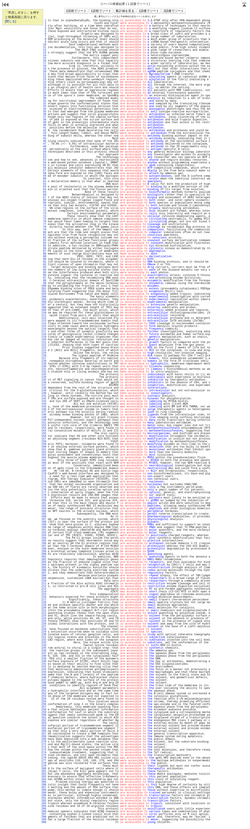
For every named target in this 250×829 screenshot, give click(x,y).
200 (44, 554)
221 (44, 610)
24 (44, 82)
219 (44, 605)
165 (44, 460)
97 (44, 278)
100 (44, 286)
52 (44, 157)
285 (44, 782)
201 (44, 556)
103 (44, 294)
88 (44, 253)
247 (44, 680)
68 (44, 200)
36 (44, 114)
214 (44, 591)
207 (44, 572)
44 (44, 135)
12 (44, 50)
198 (44, 548)
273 (44, 749)
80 (44, 232)
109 (44, 310)
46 (44, 141)
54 (44, 162)
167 (44, 465)
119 (44, 337)
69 (44, 202)
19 (44, 68)
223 (44, 615)
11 (44, 47)
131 (44, 369)
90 (44, 259)
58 (44, 173)
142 (44, 398)
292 (44, 800)
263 (44, 723)
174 (44, 484)
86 (44, 248)
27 (44, 90)
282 (44, 774)
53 (44, 160)
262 (44, 720)
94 (44, 269)
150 (44, 420)
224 (44, 618)
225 (44, 621)
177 (44, 492)
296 (44, 811)
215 (44, 594)
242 (44, 666)
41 (44, 127)
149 (44, 417)
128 (44, 361)
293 (44, 803)
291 (44, 798)
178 (44, 495)
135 (44, 379)
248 (44, 682)
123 (44, 347)
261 (44, 717)
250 (44, 688)
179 (44, 497)
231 (44, 637)
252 (44, 693)
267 (44, 733)
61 (44, 181)
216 (44, 597)
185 (44, 513)
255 (44, 701)
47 (44, 143)
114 (44, 323)
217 (44, 599)
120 (44, 339)
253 (44, 696)
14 (44, 55)
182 (44, 505)
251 (44, 690)
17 (44, 63)
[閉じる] (10, 21)
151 (44, 422)
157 (44, 438)
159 (44, 444)
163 (44, 455)
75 (44, 219)
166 (44, 463)
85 (44, 245)
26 (44, 87)
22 (44, 76)
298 (44, 816)
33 (44, 106)
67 (44, 197)
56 (44, 168)
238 (44, 656)
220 (44, 607)
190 (44, 527)
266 (44, 731)
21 (44, 74)
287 (44, 787)
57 (44, 170)
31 (44, 101)
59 (44, 176)
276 (44, 758)
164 (44, 457)
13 (44, 52)
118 (44, 334)
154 (44, 430)
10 (44, 44)
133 (44, 374)
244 (44, 672)
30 (44, 98)
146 (44, 409)
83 (44, 240)
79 (44, 229)
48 (44, 146)
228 (44, 629)
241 (44, 664)
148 (44, 414)
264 (44, 725)
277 (44, 760)
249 (44, 685)
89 (44, 256)
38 (44, 119)
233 (44, 642)
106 (44, 302)
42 (44, 130)
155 (44, 433)
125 (44, 353)
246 (44, 677)
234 (44, 645)
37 (44, 117)
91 (44, 261)
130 (44, 366)
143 (44, 401)
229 (44, 631)
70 (44, 205)
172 (44, 479)
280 (44, 768)
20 (44, 71)
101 (44, 288)
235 (44, 648)
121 (44, 342)
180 (44, 500)
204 (44, 564)
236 (44, 650)
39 (44, 122)
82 (44, 237)
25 (44, 84)
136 (44, 382)
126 (44, 355)
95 (44, 272)
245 (44, 674)
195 (44, 540)
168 (44, 468)
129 (44, 363)
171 (44, 476)
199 (44, 551)
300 (44, 822)
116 (44, 328)
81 (44, 235)
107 (44, 304)
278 (44, 763)
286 (44, 784)
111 (44, 315)
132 (44, 371)
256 (44, 704)
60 (44, 178)
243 (44, 669)
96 (44, 275)
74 (44, 216)
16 (44, 60)
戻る (5, 5)
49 (44, 149)
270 (44, 741)
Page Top (244, 5)
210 (44, 581)
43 (44, 133)
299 (44, 819)
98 (44, 280)
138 (44, 387)
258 (44, 709)
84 (44, 243)
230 (44, 634)
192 (44, 532)
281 (44, 771)
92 (44, 264)
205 (44, 567)
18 (44, 66)
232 (44, 640)
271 (44, 744)
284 (44, 779)
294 (44, 806)
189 (44, 524)
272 (44, 747)
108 (44, 307)
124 (44, 350)
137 (44, 385)
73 (44, 213)
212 (44, 586)
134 (44, 377)
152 (44, 425)
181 (44, 503)
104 (44, 296)
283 (44, 776)
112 (44, 318)
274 (44, 752)
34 (44, 109)
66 (44, 194)
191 (44, 530)
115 (44, 326)
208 (44, 575)
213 (44, 589)
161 (44, 449)
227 (44, 626)
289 (44, 792)
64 (44, 189)
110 (44, 312)
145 (44, 406)
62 (44, 184)
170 (44, 473)
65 (44, 192)
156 (44, 436)
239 (44, 658)
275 (44, 755)
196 (44, 543)
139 (44, 390)
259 (44, 712)
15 (44, 58)
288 (44, 790)
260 (44, 715)
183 (44, 508)
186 (44, 516)
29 (44, 95)
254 (44, 699)
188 (44, 522)
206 (44, 570)
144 (44, 404)
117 (44, 331)
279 (44, 766)
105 (44, 299)
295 (44, 808)
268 (44, 736)
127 (44, 358)
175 (44, 487)
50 (44, 152)
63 (44, 186)
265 (44, 728)
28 (44, 93)
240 (44, 661)
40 (44, 125)
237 (44, 653)
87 (44, 251)
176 (44, 489)
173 (44, 481)
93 (44, 267)
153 (44, 428)
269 (44, 739)
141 (44, 396)
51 (44, 154)
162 (44, 452)
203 (44, 562)
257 (44, 707)
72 (44, 211)
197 (44, 546)
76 (44, 221)
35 (44, 111)
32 (44, 103)
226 (44, 623)
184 (44, 511)
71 (44, 208)
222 (44, 613)
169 (44, 471)
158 (44, 441)
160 (44, 446)
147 (44, 412)
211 (44, 583)
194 (44, 538)
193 (44, 535)
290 (44, 795)
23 (44, 79)
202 (44, 559)
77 (44, 224)
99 (44, 283)
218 (44, 602)
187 (44, 519)
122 (44, 345)
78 (44, 227)
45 (44, 138)
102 (44, 291)
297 (44, 814)
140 (44, 393)
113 (44, 320)
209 (44, 578)
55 (44, 165)
